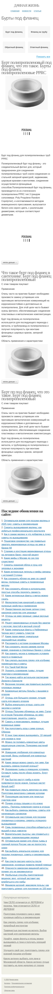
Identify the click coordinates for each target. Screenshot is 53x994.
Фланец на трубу (39, 32)
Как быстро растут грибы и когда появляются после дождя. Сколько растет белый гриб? (23, 783)
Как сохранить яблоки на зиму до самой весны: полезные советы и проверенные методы (23, 582)
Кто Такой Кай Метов (16, 667)
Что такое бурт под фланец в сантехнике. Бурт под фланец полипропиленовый (26, 276)
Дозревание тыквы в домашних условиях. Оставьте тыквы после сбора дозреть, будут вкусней (25, 772)
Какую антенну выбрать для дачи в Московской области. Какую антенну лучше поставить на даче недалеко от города (26, 962)
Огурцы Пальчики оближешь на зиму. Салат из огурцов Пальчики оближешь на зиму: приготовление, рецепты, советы (26, 714)
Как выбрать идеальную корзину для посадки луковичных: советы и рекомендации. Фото (25, 854)
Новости (26, 11)
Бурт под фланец (14, 32)
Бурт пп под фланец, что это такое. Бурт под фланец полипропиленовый (25, 395)
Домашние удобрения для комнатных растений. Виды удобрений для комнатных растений (23, 755)
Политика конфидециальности (14, 986)
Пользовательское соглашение (22, 983)
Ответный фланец (39, 47)
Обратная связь (9, 990)
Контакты (7, 983)
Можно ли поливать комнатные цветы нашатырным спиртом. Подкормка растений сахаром (24, 745)
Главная (15, 11)
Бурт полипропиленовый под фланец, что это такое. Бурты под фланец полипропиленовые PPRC (26, 67)
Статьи (37, 11)
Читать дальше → (10, 262)
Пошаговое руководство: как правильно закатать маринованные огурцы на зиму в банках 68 (23, 544)
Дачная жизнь (26, 5)
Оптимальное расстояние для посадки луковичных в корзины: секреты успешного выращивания (23, 820)
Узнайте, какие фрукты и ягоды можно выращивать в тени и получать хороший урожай (25, 942)
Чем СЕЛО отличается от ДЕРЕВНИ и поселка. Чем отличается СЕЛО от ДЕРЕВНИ (24, 905)
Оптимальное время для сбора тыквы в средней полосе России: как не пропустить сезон (24, 844)
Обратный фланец (14, 47)
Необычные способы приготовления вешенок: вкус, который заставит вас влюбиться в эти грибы (22, 878)
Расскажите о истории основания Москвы (27, 643)
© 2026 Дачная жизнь (11, 979)
